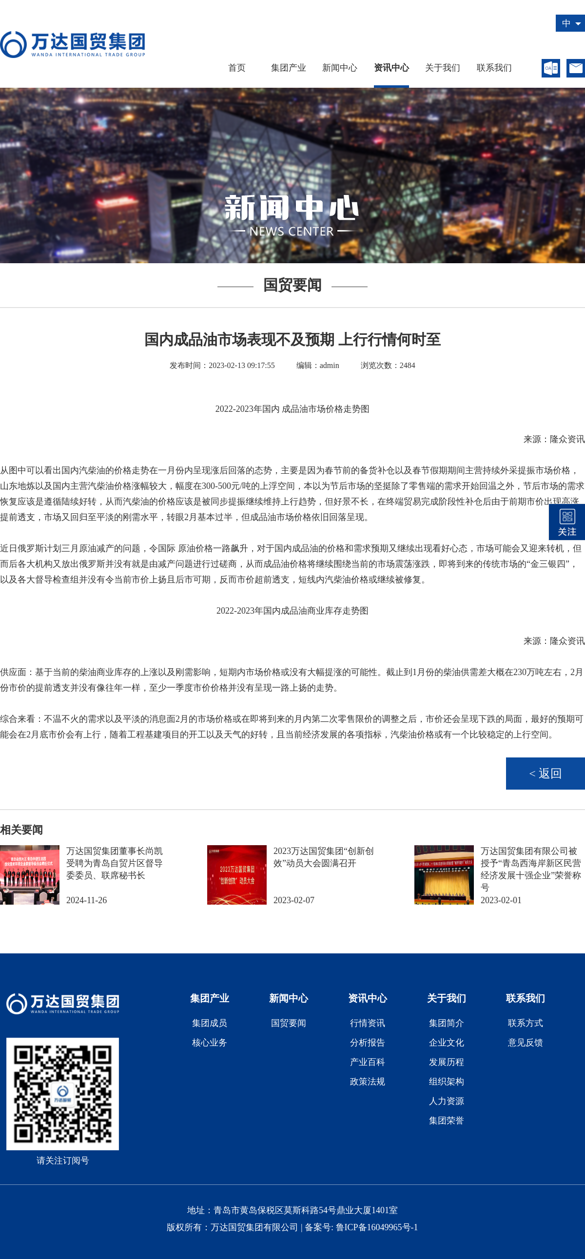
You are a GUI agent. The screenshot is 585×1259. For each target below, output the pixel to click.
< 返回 (545, 773)
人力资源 (446, 1101)
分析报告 (367, 1042)
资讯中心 (391, 68)
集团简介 (446, 1023)
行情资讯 (367, 1023)
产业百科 (367, 1062)
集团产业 (288, 68)
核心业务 (209, 1042)
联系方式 (525, 1023)
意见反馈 (525, 1042)
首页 (237, 68)
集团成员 (209, 1023)
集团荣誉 (446, 1120)
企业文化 (446, 1042)
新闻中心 (339, 68)
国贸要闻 (288, 1023)
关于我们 (442, 68)
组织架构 (446, 1081)
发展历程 (446, 1062)
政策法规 (367, 1081)
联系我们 (494, 68)
